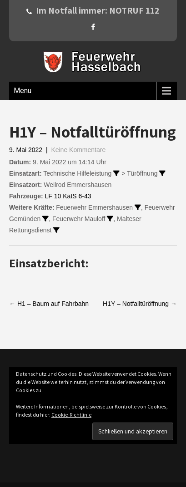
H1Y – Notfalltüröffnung (140, 303)
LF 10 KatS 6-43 (68, 196)
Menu (22, 90)
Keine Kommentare (78, 149)
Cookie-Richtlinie (71, 414)
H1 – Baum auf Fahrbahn (49, 303)
